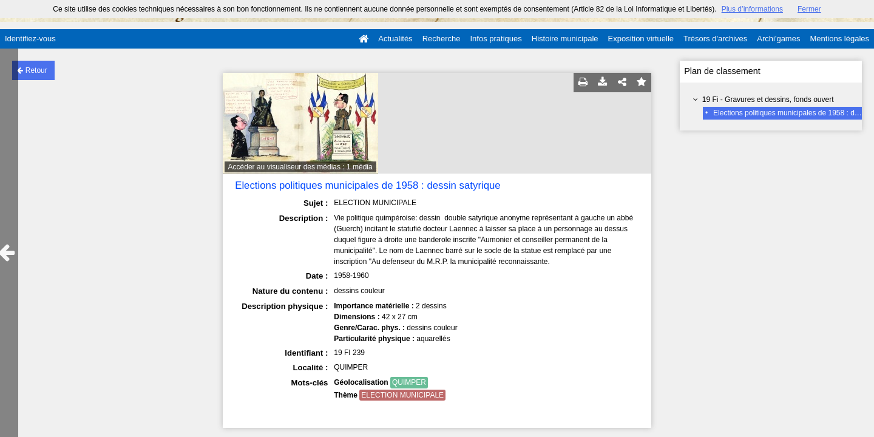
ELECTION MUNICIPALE (402, 395)
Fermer (809, 9)
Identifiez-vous (30, 38)
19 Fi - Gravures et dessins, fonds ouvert (768, 99)
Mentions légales (839, 38)
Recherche (441, 38)
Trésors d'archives (715, 38)
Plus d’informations (752, 9)
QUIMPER (409, 382)
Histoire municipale (565, 38)
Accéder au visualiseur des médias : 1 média (300, 167)
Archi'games (778, 38)
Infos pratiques (496, 38)
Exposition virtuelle (641, 38)
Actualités (395, 38)
